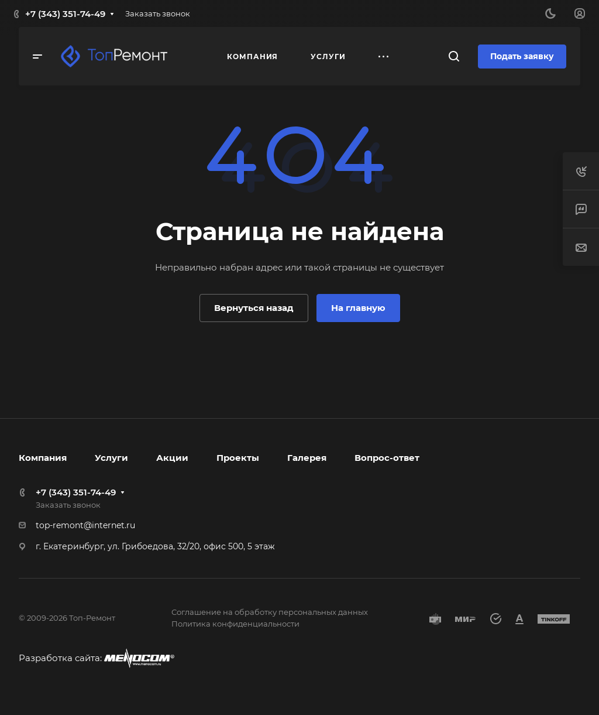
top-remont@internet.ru (85, 525)
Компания (43, 457)
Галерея (306, 457)
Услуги (111, 457)
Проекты (237, 457)
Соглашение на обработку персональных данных (269, 612)
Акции (172, 457)
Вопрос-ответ (386, 457)
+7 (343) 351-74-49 (65, 13)
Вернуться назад (254, 307)
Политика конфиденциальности (235, 623)
